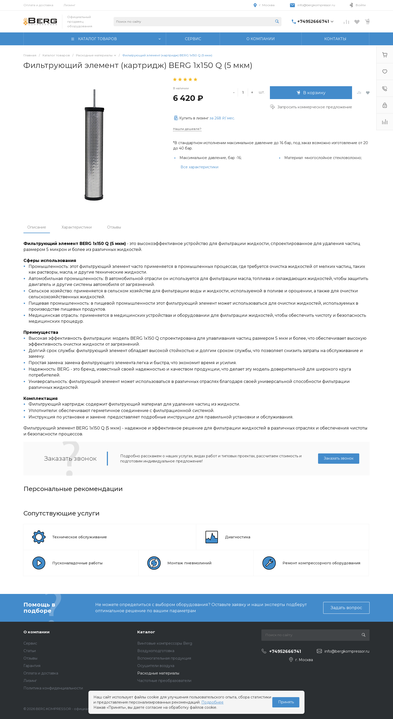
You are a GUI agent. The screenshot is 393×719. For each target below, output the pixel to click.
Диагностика (237, 537)
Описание (36, 227)
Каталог (146, 631)
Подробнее (212, 702)
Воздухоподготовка (155, 650)
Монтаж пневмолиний (189, 563)
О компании (36, 631)
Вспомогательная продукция (164, 658)
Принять (286, 702)
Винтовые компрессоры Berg (164, 643)
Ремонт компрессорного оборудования (321, 563)
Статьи (29, 650)
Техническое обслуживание (79, 537)
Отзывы (114, 227)
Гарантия (31, 665)
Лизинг (69, 5)
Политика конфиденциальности (53, 688)
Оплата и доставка (38, 5)
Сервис (30, 643)
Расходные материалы (158, 673)
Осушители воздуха (155, 665)
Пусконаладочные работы (77, 563)
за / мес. (222, 118)
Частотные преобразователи (164, 680)
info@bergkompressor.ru (316, 5)
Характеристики (77, 227)
